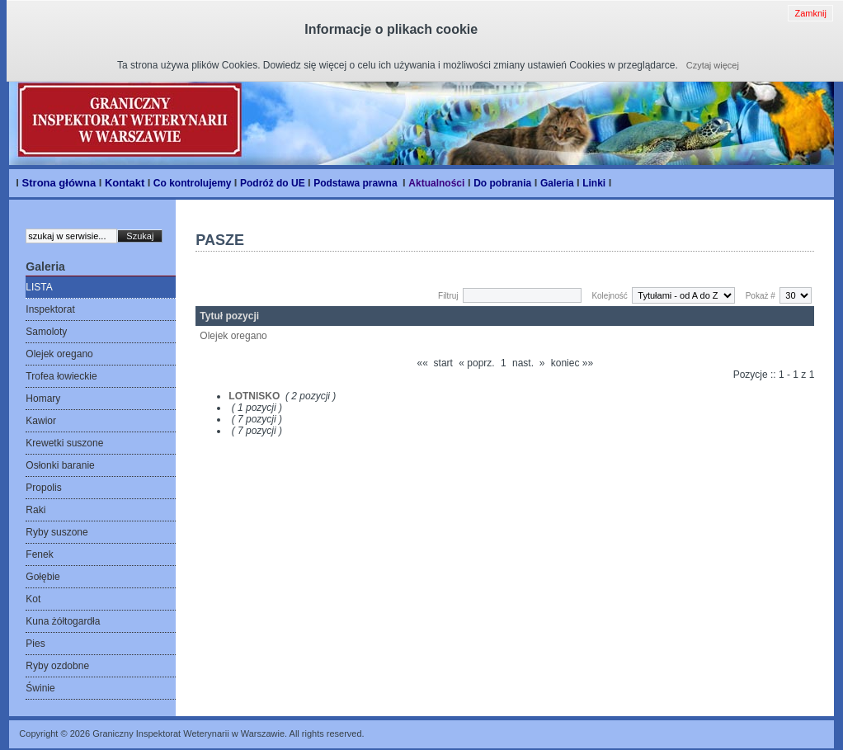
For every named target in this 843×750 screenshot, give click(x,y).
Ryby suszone (56, 532)
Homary (43, 398)
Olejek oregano (59, 354)
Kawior (41, 421)
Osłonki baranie (60, 465)
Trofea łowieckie (61, 376)
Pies (35, 643)
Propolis (43, 487)
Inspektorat (50, 309)
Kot (33, 599)
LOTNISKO (254, 396)
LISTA (39, 287)
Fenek (39, 554)
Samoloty (46, 331)
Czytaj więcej (712, 65)
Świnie (40, 688)
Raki (35, 510)
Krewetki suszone (64, 443)
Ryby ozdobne (57, 666)
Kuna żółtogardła (63, 621)
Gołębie (42, 577)
